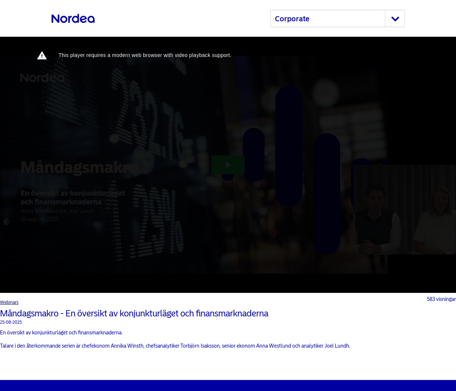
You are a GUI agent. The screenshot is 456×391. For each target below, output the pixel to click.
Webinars (9, 302)
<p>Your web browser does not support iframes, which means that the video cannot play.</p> (228, 165)
